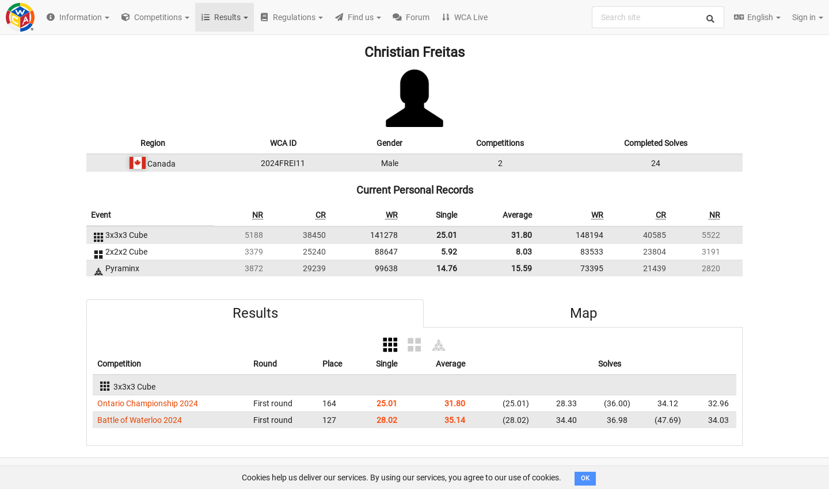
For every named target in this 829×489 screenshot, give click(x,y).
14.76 (446, 268)
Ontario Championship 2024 (147, 403)
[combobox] (658, 17)
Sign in (807, 17)
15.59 (521, 268)
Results (255, 313)
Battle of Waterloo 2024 (139, 420)
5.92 (449, 251)
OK (585, 478)
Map (583, 313)
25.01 (446, 235)
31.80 (521, 235)
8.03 (524, 251)
